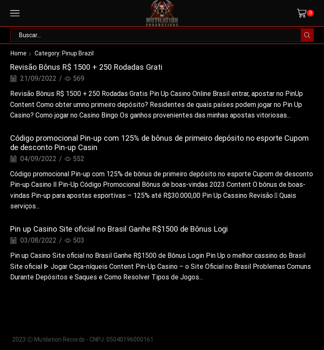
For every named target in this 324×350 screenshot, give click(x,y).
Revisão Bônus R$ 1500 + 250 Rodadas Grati (86, 67)
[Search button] (307, 35)
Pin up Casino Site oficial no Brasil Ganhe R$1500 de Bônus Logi (119, 228)
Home (19, 53)
